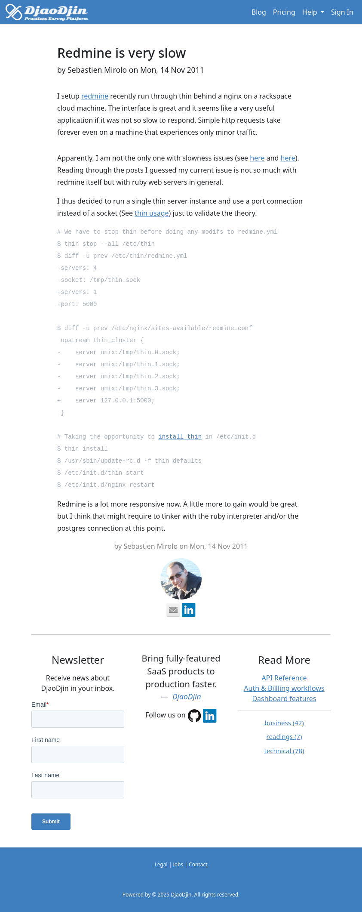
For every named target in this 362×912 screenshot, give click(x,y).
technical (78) (284, 750)
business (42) (284, 722)
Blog (259, 12)
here (257, 158)
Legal (160, 864)
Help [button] (310, 12)
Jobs (178, 864)
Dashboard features (284, 698)
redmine (94, 96)
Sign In (342, 12)
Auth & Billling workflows (284, 688)
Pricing (284, 12)
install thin (180, 436)
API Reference (284, 678)
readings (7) (284, 736)
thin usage (152, 213)
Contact (198, 864)
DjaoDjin (186, 696)
